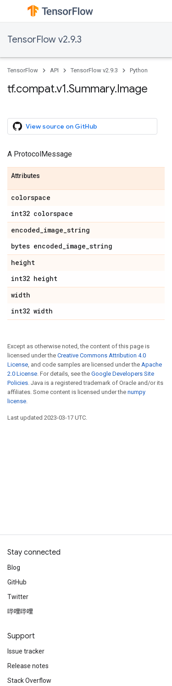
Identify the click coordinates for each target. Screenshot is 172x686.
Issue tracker (25, 651)
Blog (13, 567)
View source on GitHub (55, 126)
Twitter (17, 596)
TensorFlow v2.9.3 (44, 39)
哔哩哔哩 (20, 611)
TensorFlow (22, 70)
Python (139, 70)
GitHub (17, 582)
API (54, 70)
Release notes (28, 666)
